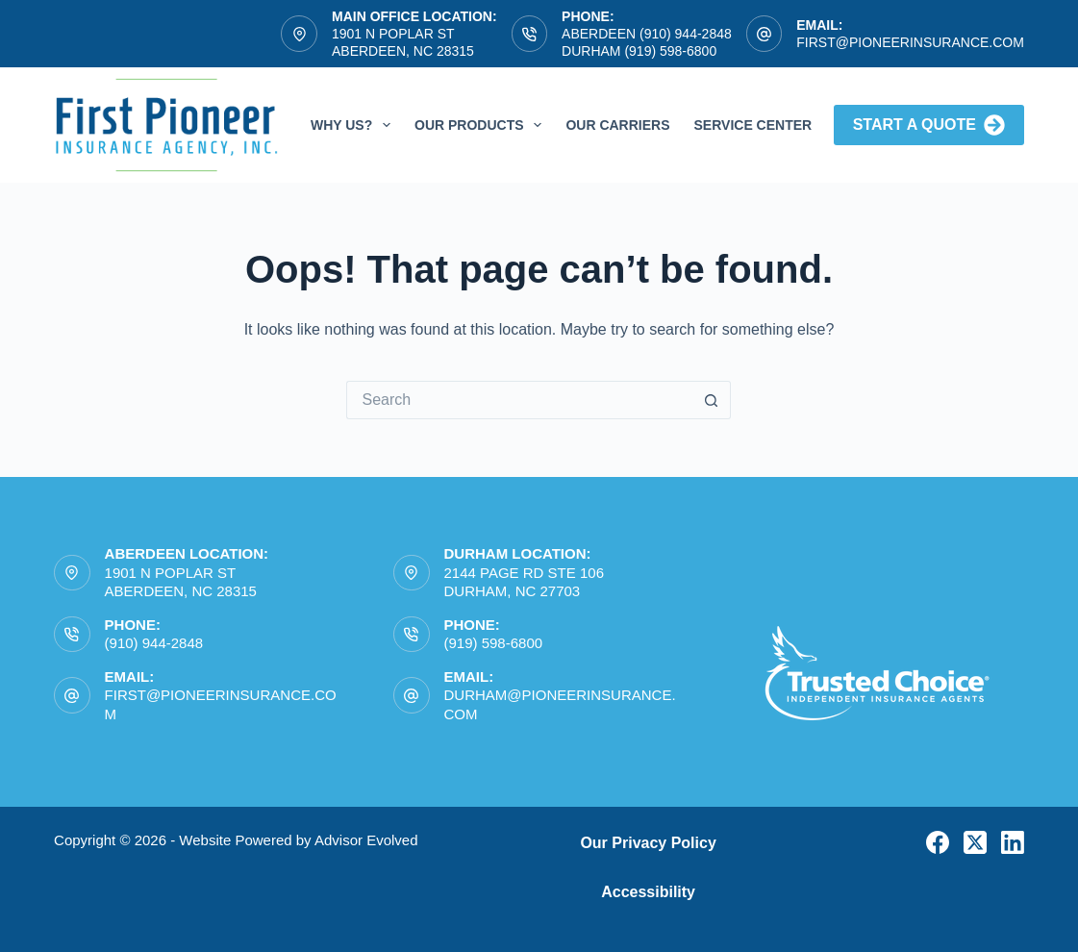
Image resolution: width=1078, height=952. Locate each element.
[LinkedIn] (1012, 842)
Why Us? (354, 125)
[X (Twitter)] (975, 842)
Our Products (481, 125)
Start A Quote (929, 125)
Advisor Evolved (366, 840)
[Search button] (711, 400)
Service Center (753, 125)
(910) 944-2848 (154, 643)
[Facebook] (937, 842)
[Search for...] (519, 400)
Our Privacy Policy (647, 843)
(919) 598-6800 (493, 643)
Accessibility (648, 892)
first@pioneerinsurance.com (910, 42)
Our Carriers (617, 125)
